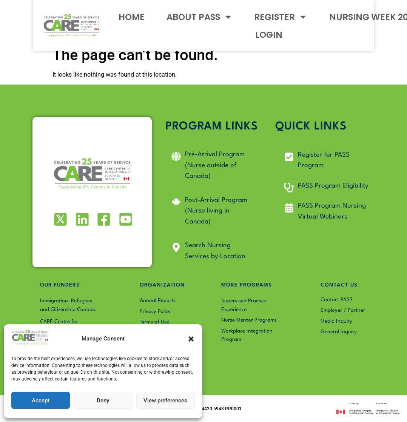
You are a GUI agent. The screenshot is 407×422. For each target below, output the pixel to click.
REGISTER (243, 21)
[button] (191, 339)
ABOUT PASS (169, 21)
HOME (107, 21)
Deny (103, 400)
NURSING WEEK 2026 (330, 21)
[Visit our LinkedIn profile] (81, 219)
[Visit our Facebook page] (103, 219)
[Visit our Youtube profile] (125, 219)
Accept (40, 400)
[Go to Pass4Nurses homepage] (44, 21)
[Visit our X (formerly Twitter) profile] (60, 219)
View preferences (165, 400)
